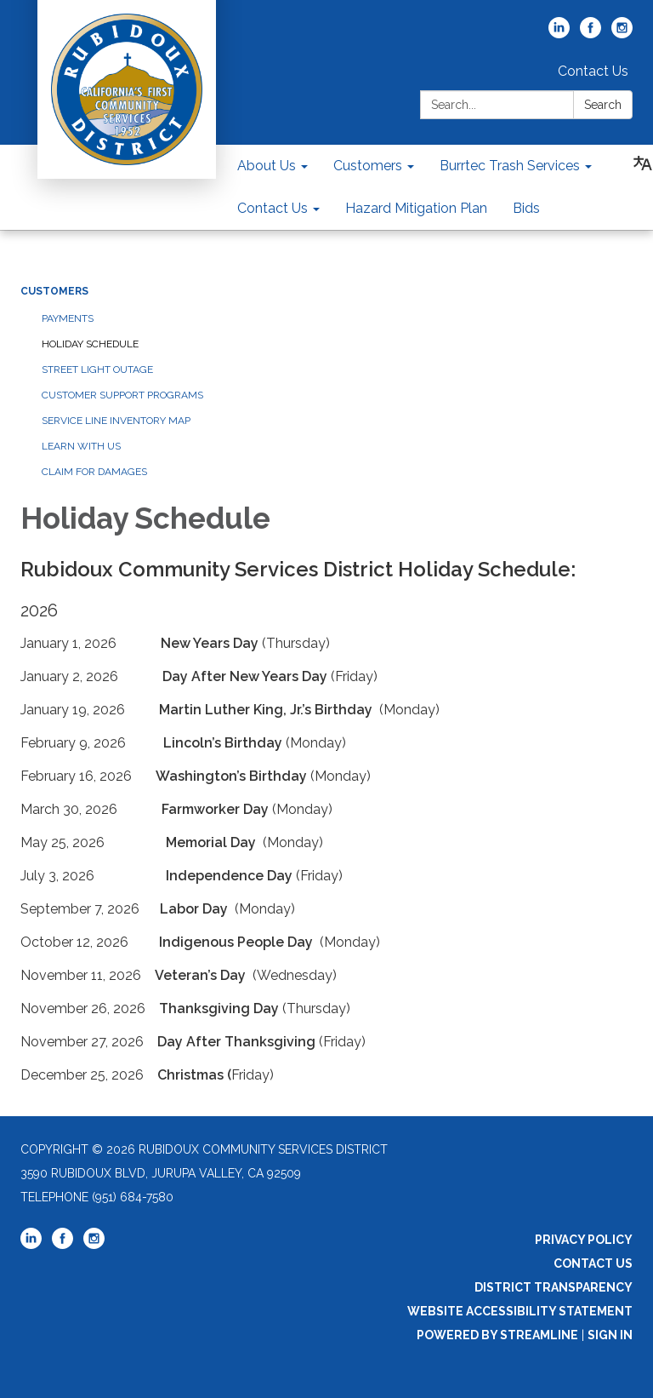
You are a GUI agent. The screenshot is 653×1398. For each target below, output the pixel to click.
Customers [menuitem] (367, 166)
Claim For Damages (94, 472)
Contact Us (593, 71)
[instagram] (622, 34)
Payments (68, 318)
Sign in (610, 1335)
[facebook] (590, 34)
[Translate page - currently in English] (643, 163)
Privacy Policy (584, 1239)
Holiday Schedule (90, 344)
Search (603, 105)
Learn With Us (81, 446)
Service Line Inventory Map (116, 421)
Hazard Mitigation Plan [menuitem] (416, 208)
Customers (54, 291)
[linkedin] (559, 34)
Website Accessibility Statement (520, 1311)
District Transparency (553, 1287)
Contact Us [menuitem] (272, 208)
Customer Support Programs (122, 395)
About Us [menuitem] (266, 166)
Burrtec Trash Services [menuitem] (510, 166)
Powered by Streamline (497, 1335)
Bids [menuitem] (526, 208)
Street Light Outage (97, 369)
